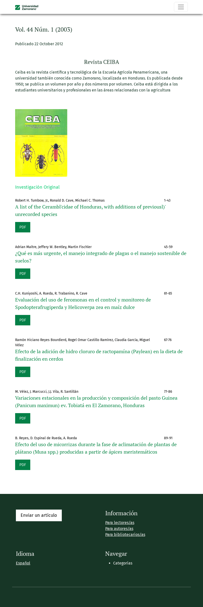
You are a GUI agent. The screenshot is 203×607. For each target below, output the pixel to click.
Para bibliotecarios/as (125, 534)
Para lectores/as (119, 522)
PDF (22, 227)
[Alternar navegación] (181, 7)
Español (23, 563)
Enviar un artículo (39, 515)
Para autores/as (119, 528)
